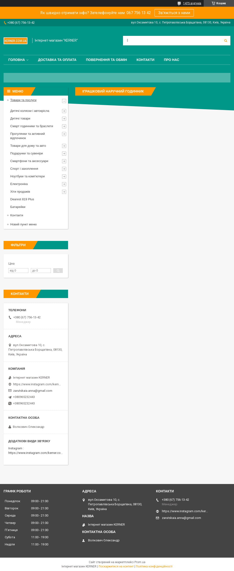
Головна (16, 60)
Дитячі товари (20, 118)
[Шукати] (225, 40)
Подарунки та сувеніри (26, 153)
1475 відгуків (192, 3)
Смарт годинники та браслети (31, 126)
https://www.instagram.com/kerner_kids (37, 384)
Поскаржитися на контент (116, 566)
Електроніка (19, 184)
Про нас (171, 60)
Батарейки (17, 207)
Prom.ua (139, 562)
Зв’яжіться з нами (174, 13)
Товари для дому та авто (28, 145)
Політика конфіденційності (154, 566)
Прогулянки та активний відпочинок (27, 136)
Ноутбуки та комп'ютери (27, 176)
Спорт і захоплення (24, 168)
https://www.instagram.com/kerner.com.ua (37, 453)
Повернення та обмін (106, 60)
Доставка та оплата (57, 60)
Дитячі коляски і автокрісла (29, 111)
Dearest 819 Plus (22, 199)
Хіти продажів (20, 191)
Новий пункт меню (23, 224)
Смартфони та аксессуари (29, 161)
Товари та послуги (23, 100)
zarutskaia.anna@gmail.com (32, 390)
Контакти (145, 60)
